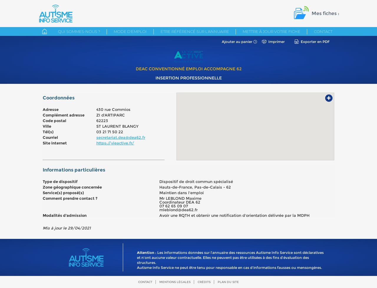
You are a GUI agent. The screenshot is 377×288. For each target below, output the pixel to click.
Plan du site (228, 282)
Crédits (204, 282)
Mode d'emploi (130, 31)
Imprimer (276, 41)
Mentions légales (175, 282)
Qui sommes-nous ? (79, 31)
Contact (323, 31)
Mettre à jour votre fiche (271, 31)
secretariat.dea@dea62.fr (120, 137)
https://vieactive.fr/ (115, 143)
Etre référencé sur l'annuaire (195, 31)
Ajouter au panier (237, 41)
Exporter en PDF (315, 41)
